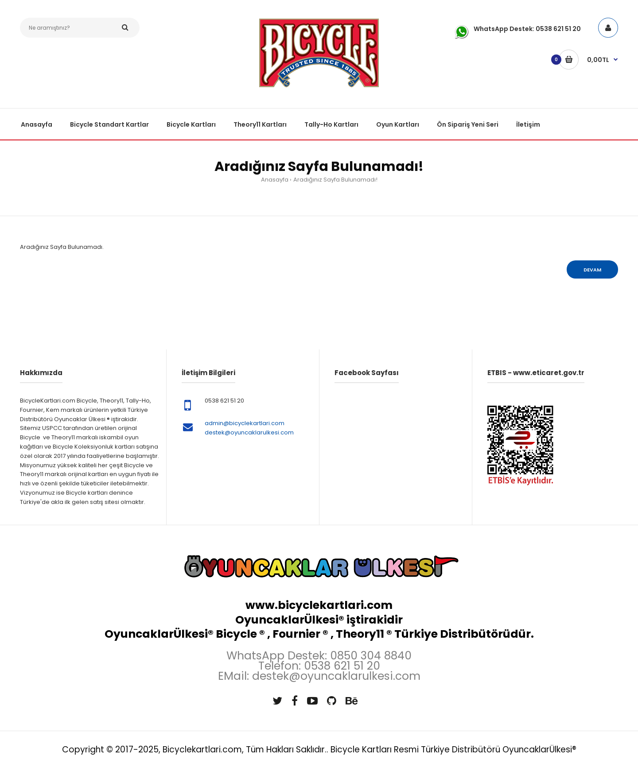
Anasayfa (274, 179)
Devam (592, 269)
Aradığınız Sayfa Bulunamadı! (335, 179)
